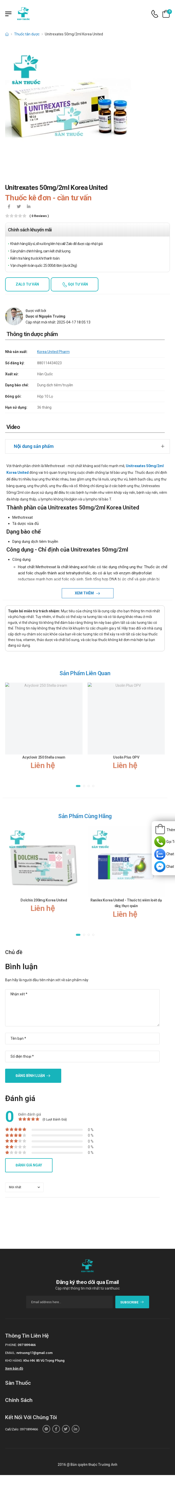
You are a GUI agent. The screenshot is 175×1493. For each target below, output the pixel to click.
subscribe (132, 1302)
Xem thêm (85, 593)
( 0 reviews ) (39, 216)
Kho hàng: (14, 1360)
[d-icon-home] (7, 34)
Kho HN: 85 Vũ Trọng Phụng (44, 1360)
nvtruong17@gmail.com (34, 1353)
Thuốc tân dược (26, 34)
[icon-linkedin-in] (28, 207)
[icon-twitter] (19, 207)
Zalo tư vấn (27, 284)
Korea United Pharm (53, 352)
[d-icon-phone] (155, 14)
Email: (10, 1353)
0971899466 (27, 1345)
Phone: (11, 1345)
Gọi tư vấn (77, 284)
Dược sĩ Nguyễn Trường (45, 316)
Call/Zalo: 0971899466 (21, 1429)
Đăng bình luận (30, 1076)
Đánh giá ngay (29, 1165)
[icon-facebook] (9, 207)
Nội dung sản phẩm (34, 446)
